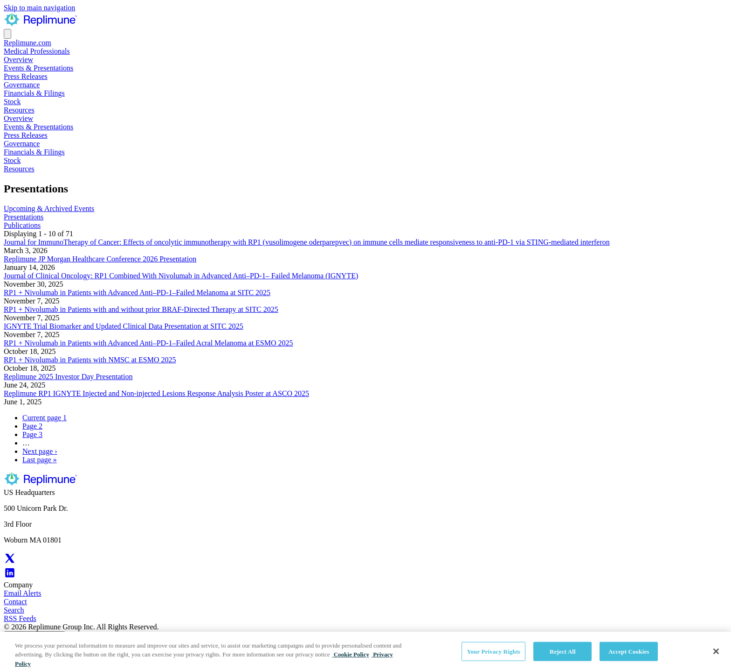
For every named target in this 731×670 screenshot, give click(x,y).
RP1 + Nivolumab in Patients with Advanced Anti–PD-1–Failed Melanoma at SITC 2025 (137, 292)
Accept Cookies (628, 657)
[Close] (716, 657)
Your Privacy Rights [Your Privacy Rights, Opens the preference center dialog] (493, 657)
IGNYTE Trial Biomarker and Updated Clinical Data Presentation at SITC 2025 (123, 326)
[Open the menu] (7, 34)
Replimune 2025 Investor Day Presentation (68, 377)
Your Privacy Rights (34, 636)
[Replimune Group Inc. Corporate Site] (40, 24)
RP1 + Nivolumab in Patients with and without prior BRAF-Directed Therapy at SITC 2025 (141, 309)
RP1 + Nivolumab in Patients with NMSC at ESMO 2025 (90, 360)
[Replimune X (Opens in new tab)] (10, 562)
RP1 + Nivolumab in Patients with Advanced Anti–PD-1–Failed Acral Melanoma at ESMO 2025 (148, 343)
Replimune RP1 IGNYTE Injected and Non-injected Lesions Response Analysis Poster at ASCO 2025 (156, 393)
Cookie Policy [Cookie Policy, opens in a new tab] (350, 659)
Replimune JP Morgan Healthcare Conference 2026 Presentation (100, 259)
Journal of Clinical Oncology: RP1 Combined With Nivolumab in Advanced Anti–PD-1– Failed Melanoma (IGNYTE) (181, 276)
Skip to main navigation (39, 8)
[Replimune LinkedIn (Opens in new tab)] (10, 576)
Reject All (563, 657)
